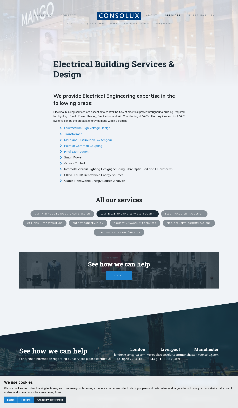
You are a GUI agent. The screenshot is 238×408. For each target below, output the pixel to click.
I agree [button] (10, 399)
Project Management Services (135, 223)
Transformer (73, 134)
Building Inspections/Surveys (119, 232)
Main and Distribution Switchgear (88, 140)
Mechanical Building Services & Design (62, 213)
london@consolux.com (130, 355)
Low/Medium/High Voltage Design (87, 128)
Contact (68, 15)
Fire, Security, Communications (189, 223)
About (151, 15)
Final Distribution (76, 151)
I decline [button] (26, 399)
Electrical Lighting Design (184, 213)
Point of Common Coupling (83, 146)
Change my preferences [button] (50, 399)
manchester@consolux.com (199, 355)
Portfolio (43, 15)
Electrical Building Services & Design (128, 213)
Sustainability (201, 15)
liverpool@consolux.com (163, 355)
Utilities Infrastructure (44, 223)
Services (172, 15)
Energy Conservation (88, 223)
